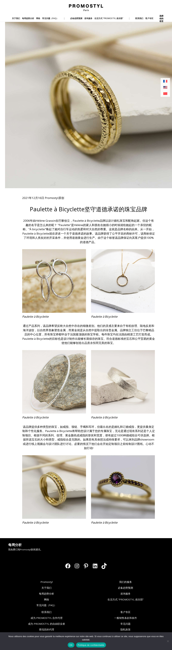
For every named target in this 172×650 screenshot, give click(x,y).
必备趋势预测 (125, 587)
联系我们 (46, 612)
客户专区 (125, 612)
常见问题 (125, 623)
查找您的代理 (46, 629)
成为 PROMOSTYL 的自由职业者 (46, 623)
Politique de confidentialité (91, 645)
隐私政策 (125, 629)
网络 (46, 599)
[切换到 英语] (165, 87)
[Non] (167, 641)
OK (71, 645)
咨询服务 (125, 593)
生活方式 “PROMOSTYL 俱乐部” (126, 599)
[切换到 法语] (165, 81)
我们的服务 (125, 582)
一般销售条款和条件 (125, 618)
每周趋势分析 (46, 593)
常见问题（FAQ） (46, 605)
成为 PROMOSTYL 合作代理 (46, 618)
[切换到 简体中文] (165, 93)
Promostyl (46, 582)
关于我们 (46, 587)
